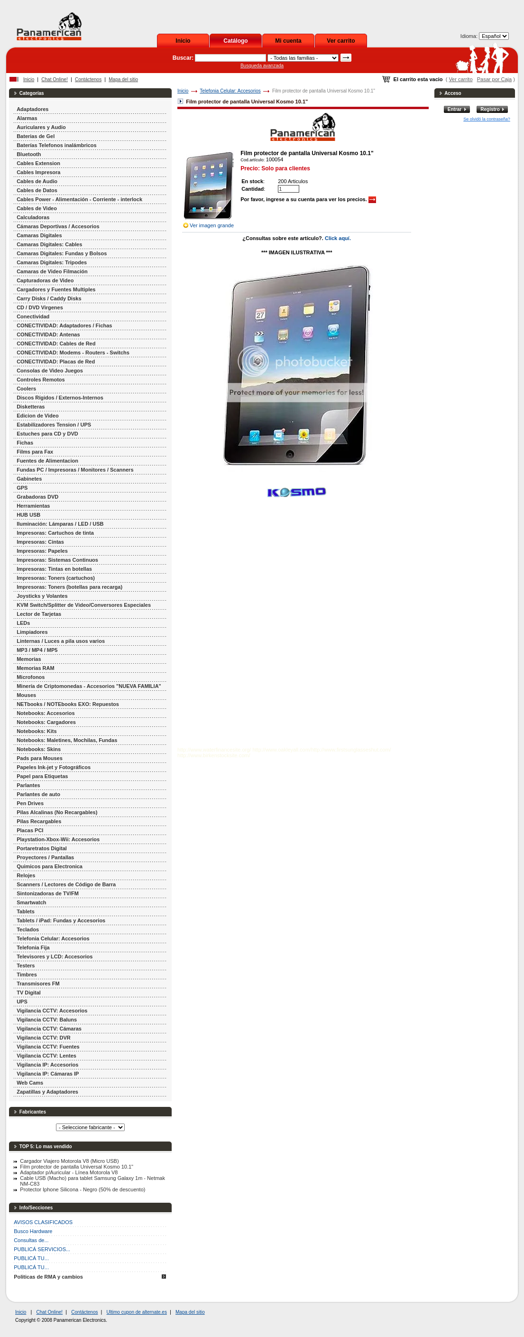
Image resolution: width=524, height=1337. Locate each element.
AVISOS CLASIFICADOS (43, 1222)
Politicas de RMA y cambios (48, 1277)
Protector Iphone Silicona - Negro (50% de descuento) (82, 1189)
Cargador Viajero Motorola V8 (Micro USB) (69, 1161)
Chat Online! (54, 79)
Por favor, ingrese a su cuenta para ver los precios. (308, 199)
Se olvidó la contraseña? (486, 119)
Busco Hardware (33, 1231)
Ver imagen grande (212, 225)
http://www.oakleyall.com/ (281, 749)
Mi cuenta (288, 40)
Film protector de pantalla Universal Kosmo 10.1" (76, 1167)
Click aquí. (338, 238)
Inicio (182, 40)
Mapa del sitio (123, 79)
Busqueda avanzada (262, 65)
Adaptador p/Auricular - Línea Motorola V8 (69, 1172)
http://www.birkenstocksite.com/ (213, 755)
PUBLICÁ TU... (31, 1258)
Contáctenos (88, 79)
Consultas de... (31, 1240)
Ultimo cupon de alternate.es (137, 1312)
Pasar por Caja (494, 79)
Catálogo (235, 40)
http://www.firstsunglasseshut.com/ (351, 749)
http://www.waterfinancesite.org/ (214, 749)
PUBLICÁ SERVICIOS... (42, 1249)
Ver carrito (341, 40)
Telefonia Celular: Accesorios (230, 90)
